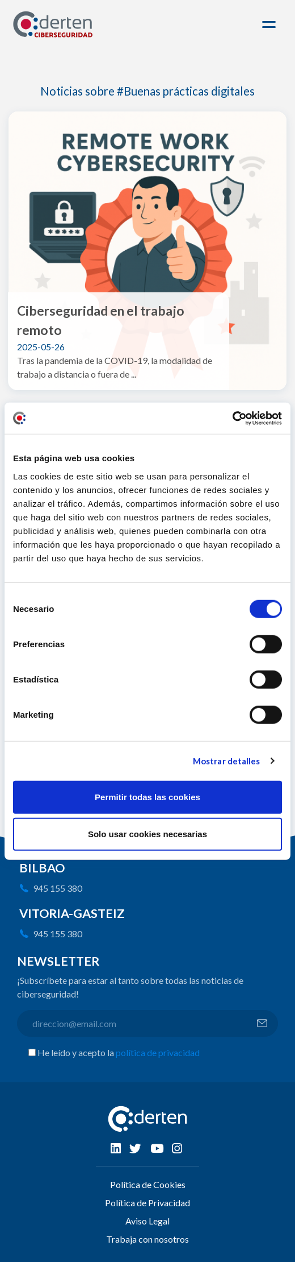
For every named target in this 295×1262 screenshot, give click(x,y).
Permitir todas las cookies (147, 796)
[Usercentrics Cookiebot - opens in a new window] (232, 418)
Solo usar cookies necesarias (147, 834)
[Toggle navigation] (270, 24)
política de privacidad (158, 1052)
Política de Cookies (148, 1184)
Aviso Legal (147, 1220)
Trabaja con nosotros (147, 1239)
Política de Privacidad (147, 1202)
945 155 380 (57, 888)
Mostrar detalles (226, 761)
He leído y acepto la (118, 1052)
